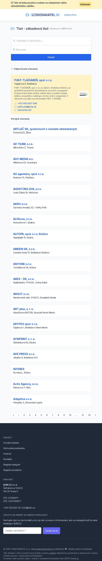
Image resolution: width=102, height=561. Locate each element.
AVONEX (18, 369)
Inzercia (7, 453)
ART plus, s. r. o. (23, 309)
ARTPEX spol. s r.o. (25, 324)
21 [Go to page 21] (83, 415)
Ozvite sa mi (51, 530)
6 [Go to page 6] (47, 415)
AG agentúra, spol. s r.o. (28, 174)
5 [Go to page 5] (41, 415)
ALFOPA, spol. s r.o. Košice (30, 234)
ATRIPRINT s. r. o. (24, 339)
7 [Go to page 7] (52, 415)
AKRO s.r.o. (20, 204)
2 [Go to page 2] (24, 415)
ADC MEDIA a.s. (23, 159)
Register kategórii (11, 464)
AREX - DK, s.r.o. (23, 279)
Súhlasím (85, 4)
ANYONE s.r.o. (22, 264)
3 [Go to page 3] (29, 415)
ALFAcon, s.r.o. (22, 219)
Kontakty (7, 459)
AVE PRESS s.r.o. (24, 354)
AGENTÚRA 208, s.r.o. (27, 189)
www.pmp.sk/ (25, 110)
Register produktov (12, 470)
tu (78, 558)
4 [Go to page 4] (35, 415)
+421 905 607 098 (27, 103)
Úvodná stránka (11, 442)
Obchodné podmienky (14, 448)
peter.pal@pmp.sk (27, 106)
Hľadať (51, 57)
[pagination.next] (95, 415)
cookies (52, 553)
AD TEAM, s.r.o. (23, 144)
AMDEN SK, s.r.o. (24, 249)
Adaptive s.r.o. (22, 399)
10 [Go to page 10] (70, 415)
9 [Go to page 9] (64, 415)
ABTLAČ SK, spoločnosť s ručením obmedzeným (45, 129)
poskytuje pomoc (44, 549)
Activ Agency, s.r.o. (25, 384)
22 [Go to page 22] (89, 415)
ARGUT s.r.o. (21, 294)
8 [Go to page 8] (58, 415)
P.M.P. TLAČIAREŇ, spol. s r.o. (33, 80)
